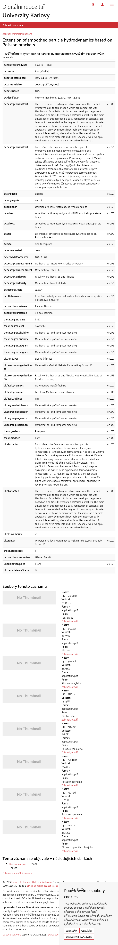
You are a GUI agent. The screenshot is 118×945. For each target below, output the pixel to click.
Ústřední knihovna (42, 881)
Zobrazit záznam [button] (13, 25)
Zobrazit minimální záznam (17, 33)
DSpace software (12, 934)
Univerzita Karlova (21, 881)
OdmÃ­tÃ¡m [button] (86, 930)
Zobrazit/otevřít (70, 621)
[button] (93, 4)
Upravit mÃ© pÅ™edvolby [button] (79, 937)
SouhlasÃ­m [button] (71, 930)
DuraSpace (54, 934)
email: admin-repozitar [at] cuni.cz (45, 885)
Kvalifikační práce (18, 863)
